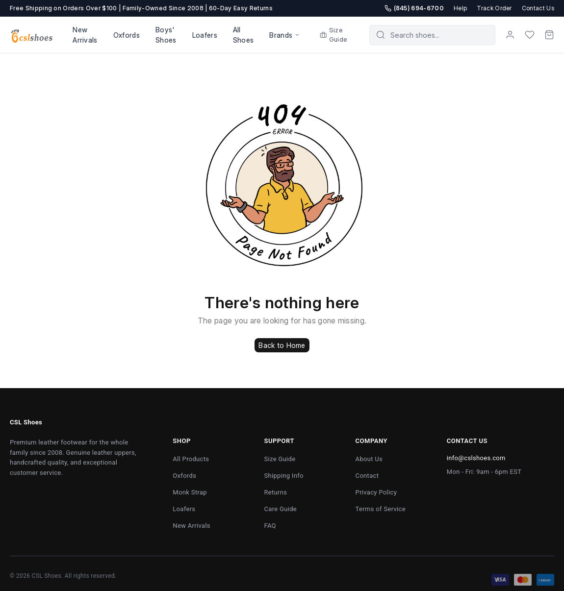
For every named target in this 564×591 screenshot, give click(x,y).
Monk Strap (189, 492)
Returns (275, 492)
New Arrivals (85, 34)
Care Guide (280, 509)
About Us (369, 459)
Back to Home (281, 345)
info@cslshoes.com (476, 458)
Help (460, 8)
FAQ (270, 525)
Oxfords (126, 35)
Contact (367, 475)
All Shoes (243, 34)
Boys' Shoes (166, 34)
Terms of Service (381, 509)
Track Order (494, 8)
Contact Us (538, 8)
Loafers (204, 35)
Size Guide (333, 35)
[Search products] (439, 35)
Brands (284, 35)
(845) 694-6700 (414, 8)
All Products (191, 459)
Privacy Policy (376, 492)
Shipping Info (283, 475)
